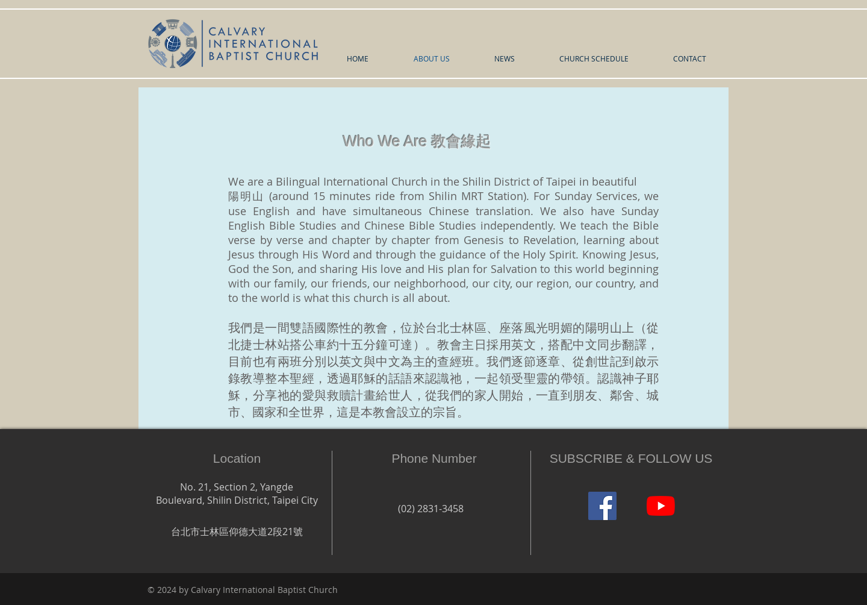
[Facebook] (602, 506)
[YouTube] (661, 506)
